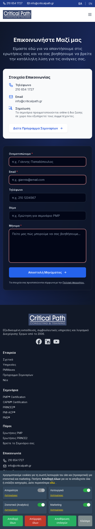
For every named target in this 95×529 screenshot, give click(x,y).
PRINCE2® (9, 407)
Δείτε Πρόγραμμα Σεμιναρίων (38, 128)
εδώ (53, 482)
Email (13, 171)
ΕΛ (80, 3)
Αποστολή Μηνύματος (47, 272)
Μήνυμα (15, 225)
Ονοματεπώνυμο (21, 153)
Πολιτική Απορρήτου (73, 282)
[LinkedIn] (48, 342)
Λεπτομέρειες (11, 495)
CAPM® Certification (15, 402)
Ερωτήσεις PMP (13, 432)
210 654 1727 (24, 89)
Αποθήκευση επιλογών (62, 520)
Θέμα (12, 207)
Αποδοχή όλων (13, 520)
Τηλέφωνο (16, 189)
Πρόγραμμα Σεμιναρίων (18, 374)
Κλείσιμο (85, 520)
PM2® (6, 417)
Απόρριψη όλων (35, 520)
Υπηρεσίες (9, 364)
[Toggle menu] (90, 14)
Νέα (5, 380)
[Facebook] (39, 342)
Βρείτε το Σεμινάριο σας (18, 443)
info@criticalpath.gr (28, 101)
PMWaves (9, 369)
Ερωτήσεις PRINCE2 (15, 438)
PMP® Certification (14, 396)
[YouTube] (56, 342)
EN (90, 3)
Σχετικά (8, 359)
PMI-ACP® (9, 412)
